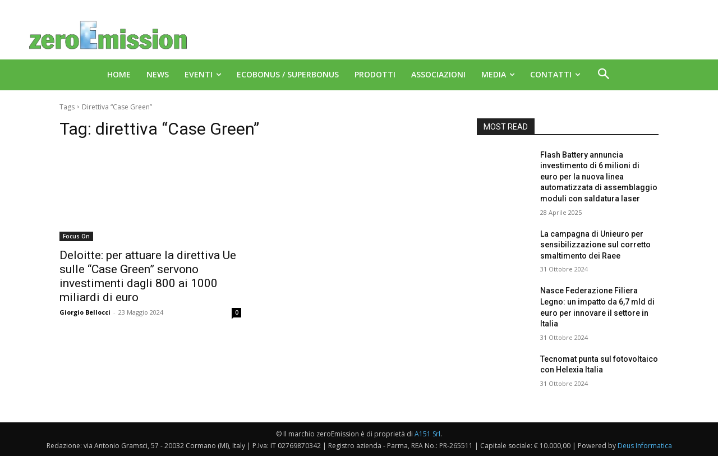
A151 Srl (427, 434)
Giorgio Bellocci (85, 312)
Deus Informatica (645, 445)
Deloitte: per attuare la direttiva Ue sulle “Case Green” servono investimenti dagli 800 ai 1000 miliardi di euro (147, 276)
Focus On (76, 236)
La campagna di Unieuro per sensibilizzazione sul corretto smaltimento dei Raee (595, 244)
